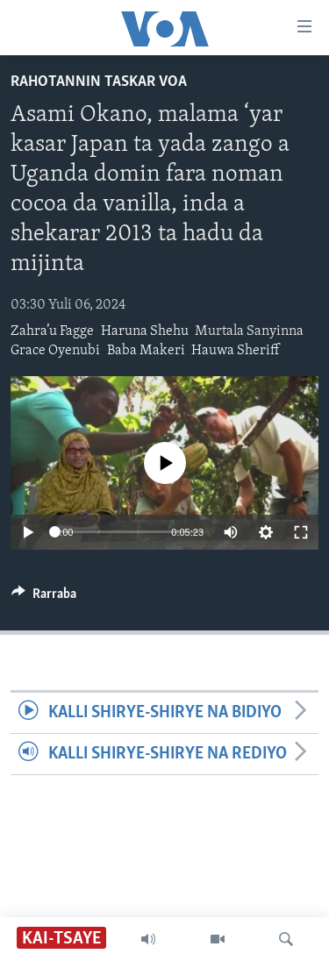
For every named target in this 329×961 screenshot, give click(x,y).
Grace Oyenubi (55, 351)
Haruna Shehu (145, 331)
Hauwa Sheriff (235, 351)
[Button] (43, 598)
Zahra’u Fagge (52, 331)
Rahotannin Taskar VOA (99, 82)
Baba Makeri (146, 351)
